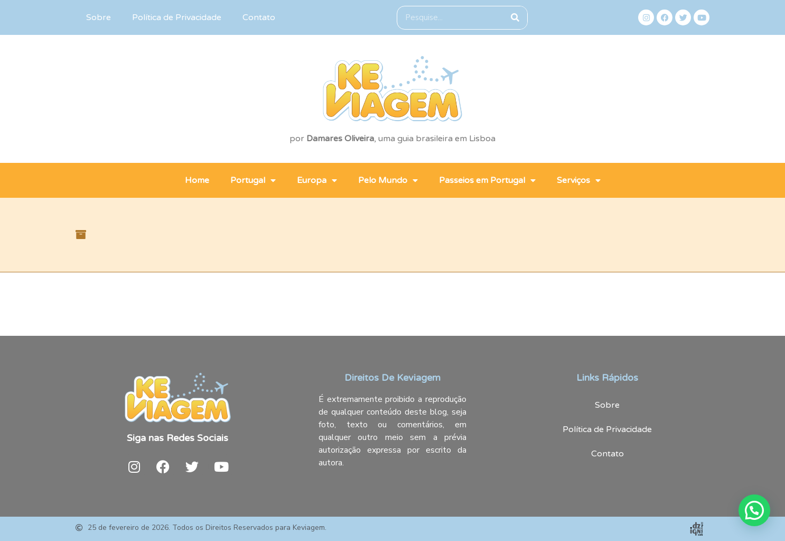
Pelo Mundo (388, 180)
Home (197, 180)
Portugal (253, 180)
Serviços (579, 180)
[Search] (515, 17)
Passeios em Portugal (487, 180)
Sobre (98, 17)
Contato (258, 17)
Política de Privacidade (176, 17)
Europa (317, 180)
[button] (754, 510)
